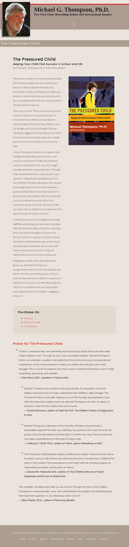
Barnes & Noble (32, 322)
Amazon (28, 318)
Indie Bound (30, 326)
